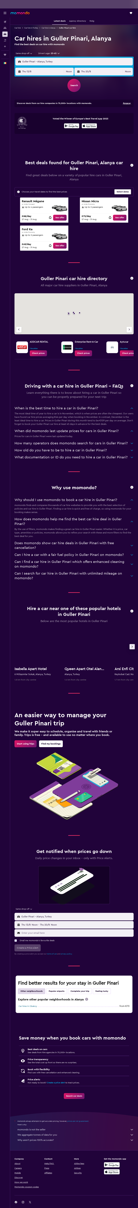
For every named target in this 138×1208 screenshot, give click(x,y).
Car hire (17, 28)
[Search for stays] (5, 28)
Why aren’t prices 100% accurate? (75, 1140)
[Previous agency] (19, 330)
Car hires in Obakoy (28, 1006)
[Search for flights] (5, 22)
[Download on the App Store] (89, 126)
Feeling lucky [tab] (101, 991)
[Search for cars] (5, 34)
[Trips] (5, 55)
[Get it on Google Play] (71, 126)
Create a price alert (56, 1083)
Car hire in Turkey (31, 28)
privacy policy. (66, 954)
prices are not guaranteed (77, 1121)
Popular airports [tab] (56, 991)
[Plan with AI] (5, 46)
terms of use (52, 954)
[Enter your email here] (76, 933)
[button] (5, 13)
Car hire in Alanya (48, 28)
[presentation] (89, 125)
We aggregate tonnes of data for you (75, 1135)
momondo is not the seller (75, 1129)
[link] (60, 218)
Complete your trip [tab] (80, 991)
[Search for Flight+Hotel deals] (5, 40)
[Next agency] (129, 330)
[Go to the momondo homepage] (20, 12)
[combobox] (24, 53)
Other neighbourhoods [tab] (31, 991)
